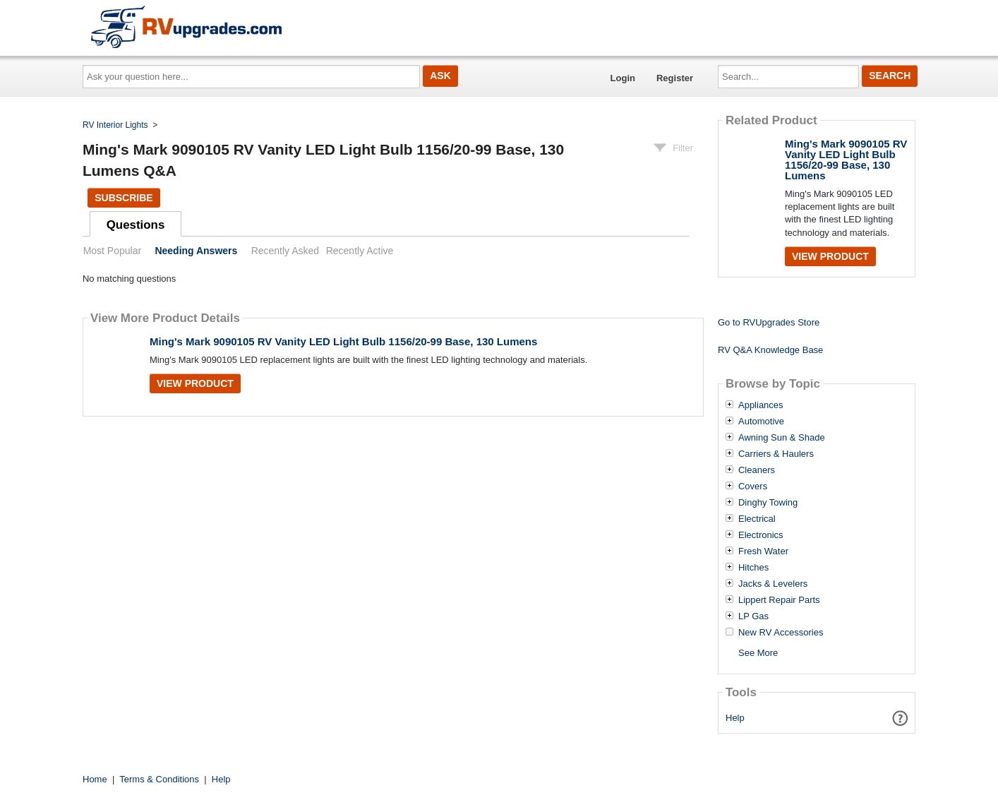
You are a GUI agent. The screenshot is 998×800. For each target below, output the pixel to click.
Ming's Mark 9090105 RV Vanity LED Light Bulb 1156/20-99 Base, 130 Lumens (343, 341)
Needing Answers (196, 250)
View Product (195, 383)
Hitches (753, 568)
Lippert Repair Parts (779, 600)
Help (735, 717)
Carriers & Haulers (776, 454)
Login (623, 78)
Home (95, 779)
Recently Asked (285, 250)
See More (758, 652)
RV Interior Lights (115, 125)
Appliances (760, 405)
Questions (136, 225)
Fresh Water (763, 551)
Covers (752, 486)
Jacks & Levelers (772, 584)
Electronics (760, 535)
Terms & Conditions (159, 779)
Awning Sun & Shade (781, 438)
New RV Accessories (780, 633)
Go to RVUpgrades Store (768, 322)
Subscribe (123, 197)
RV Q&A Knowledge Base (770, 350)
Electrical (757, 519)
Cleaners (756, 470)
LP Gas (753, 616)
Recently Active (360, 250)
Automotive (761, 421)
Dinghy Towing (768, 503)
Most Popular (112, 250)
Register (674, 78)
